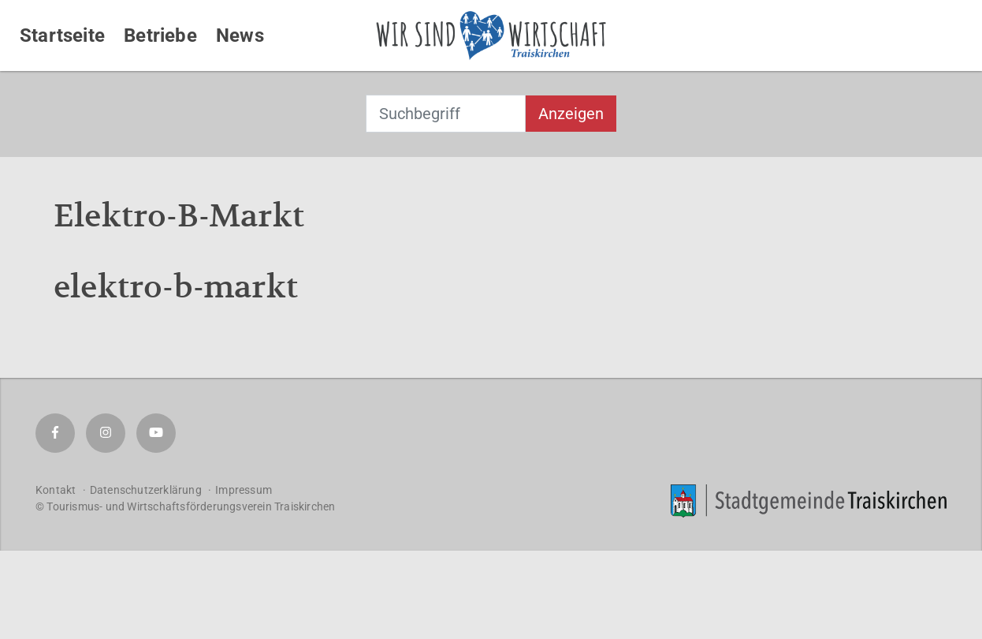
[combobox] (446, 114)
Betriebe (160, 35)
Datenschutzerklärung (146, 490)
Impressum (243, 490)
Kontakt (55, 490)
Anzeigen (571, 113)
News (240, 35)
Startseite (62, 35)
